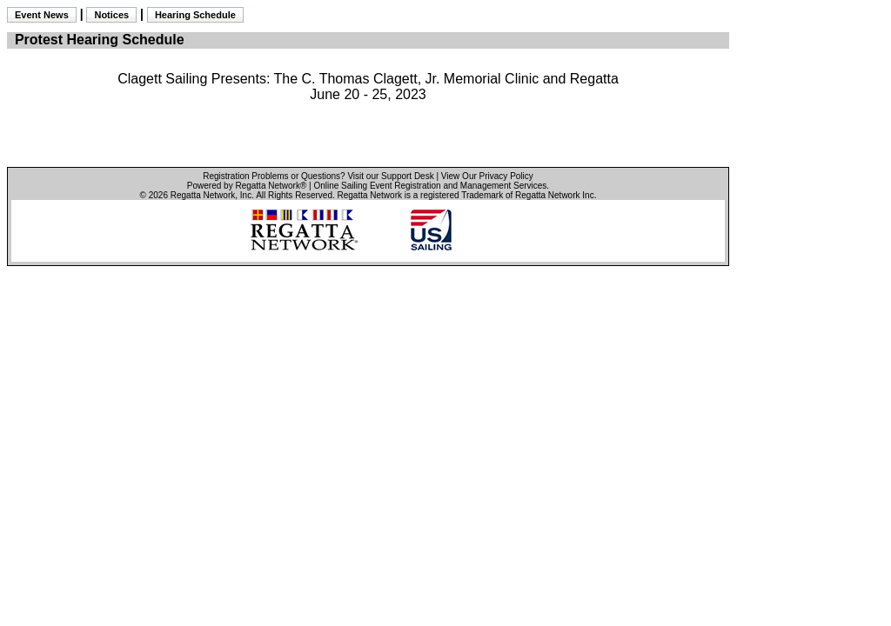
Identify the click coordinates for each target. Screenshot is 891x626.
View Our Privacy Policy (487, 176)
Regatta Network (203, 195)
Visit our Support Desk (390, 176)
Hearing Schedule (195, 15)
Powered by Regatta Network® (246, 185)
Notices (111, 15)
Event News (42, 15)
